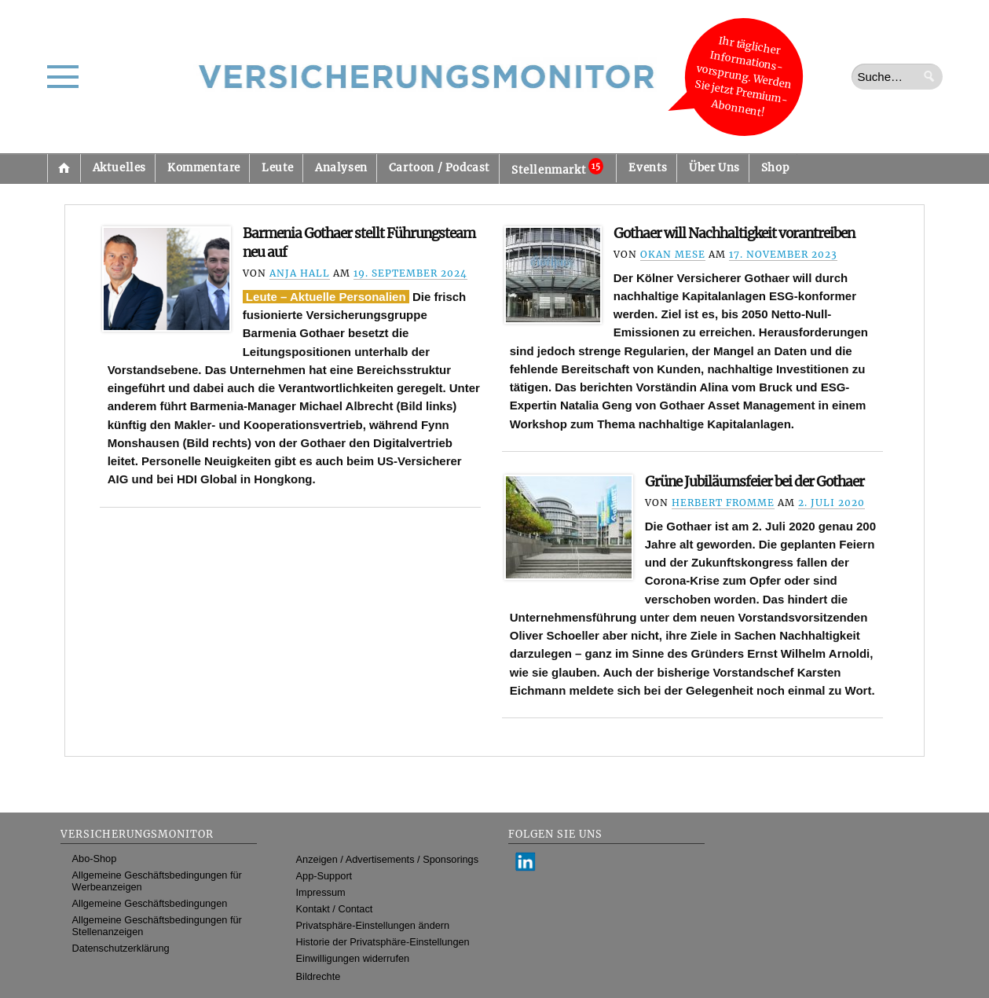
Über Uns (714, 167)
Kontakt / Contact (334, 909)
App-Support (324, 876)
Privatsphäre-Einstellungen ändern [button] (373, 925)
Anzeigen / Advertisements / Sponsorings (387, 859)
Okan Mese (672, 254)
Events (648, 167)
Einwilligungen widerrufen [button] (353, 958)
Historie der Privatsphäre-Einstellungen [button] (383, 942)
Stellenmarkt (557, 167)
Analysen (341, 167)
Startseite (63, 168)
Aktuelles (119, 167)
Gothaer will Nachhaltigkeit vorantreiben (734, 233)
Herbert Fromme (723, 502)
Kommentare (203, 167)
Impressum (321, 892)
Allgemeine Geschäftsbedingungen (150, 903)
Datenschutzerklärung (121, 948)
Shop (775, 167)
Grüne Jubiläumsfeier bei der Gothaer (754, 481)
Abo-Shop (94, 858)
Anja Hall (299, 273)
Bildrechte (318, 976)
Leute (278, 167)
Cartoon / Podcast (439, 167)
